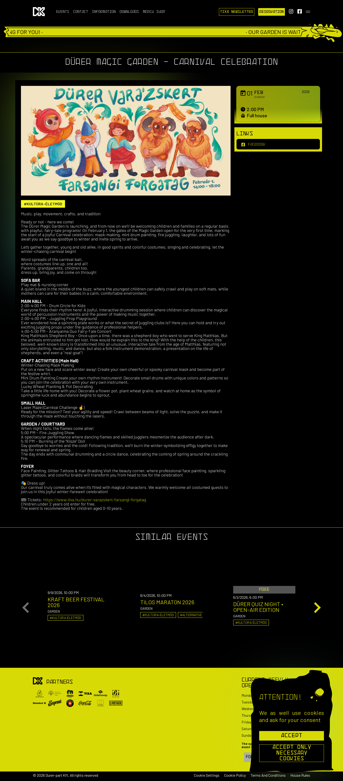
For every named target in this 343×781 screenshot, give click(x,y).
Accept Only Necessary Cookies (291, 753)
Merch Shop (154, 12)
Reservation (271, 12)
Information (104, 12)
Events (62, 12)
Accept (291, 736)
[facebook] (278, 144)
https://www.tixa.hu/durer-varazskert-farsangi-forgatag (94, 499)
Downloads (129, 12)
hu (308, 12)
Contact (80, 12)
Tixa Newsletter (236, 12)
